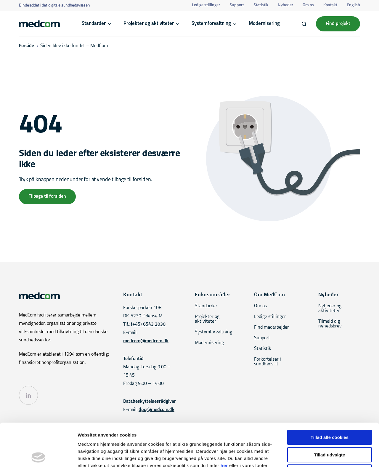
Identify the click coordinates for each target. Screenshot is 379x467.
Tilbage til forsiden (47, 196)
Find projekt (338, 23)
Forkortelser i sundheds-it (267, 362)
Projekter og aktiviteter (148, 23)
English (353, 5)
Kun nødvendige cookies (329, 429)
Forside (26, 46)
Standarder (94, 23)
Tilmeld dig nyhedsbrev (330, 324)
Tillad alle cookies (330, 394)
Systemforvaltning (211, 23)
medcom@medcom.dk (145, 341)
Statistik (260, 5)
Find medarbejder (271, 327)
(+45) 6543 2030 (148, 324)
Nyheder (285, 5)
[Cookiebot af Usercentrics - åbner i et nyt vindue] (38, 455)
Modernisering (264, 23)
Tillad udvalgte (329, 412)
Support (236, 5)
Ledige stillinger (206, 5)
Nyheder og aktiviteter (329, 308)
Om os (308, 5)
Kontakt (330, 5)
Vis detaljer (308, 455)
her (224, 422)
